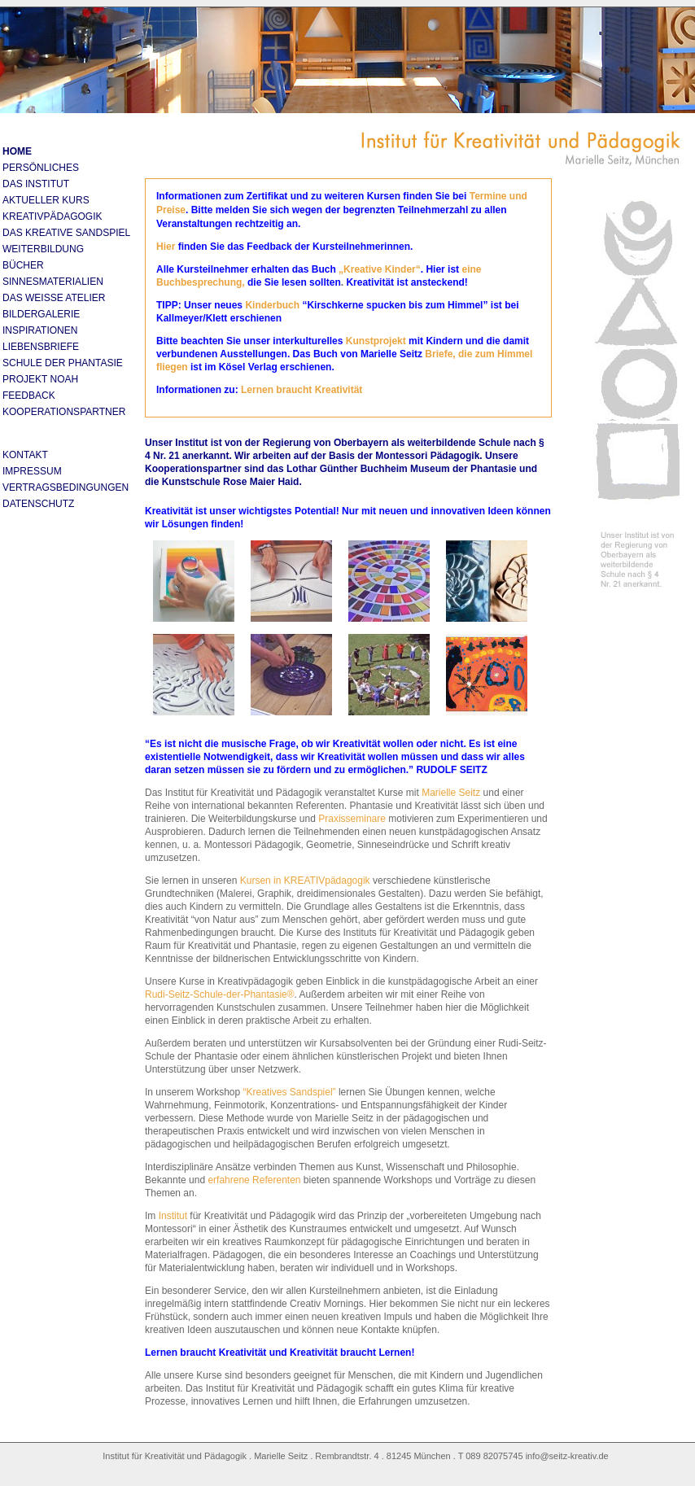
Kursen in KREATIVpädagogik (305, 880)
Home (17, 151)
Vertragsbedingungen (65, 487)
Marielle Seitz (451, 792)
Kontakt (25, 455)
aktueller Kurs (46, 200)
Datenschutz (38, 503)
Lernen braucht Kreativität (301, 390)
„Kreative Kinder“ (380, 269)
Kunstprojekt (377, 341)
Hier (165, 246)
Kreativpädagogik (52, 216)
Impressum (32, 471)
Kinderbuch (272, 305)
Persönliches (40, 167)
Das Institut (35, 184)
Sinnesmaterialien (52, 281)
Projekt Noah (40, 379)
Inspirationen (39, 330)
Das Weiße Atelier (53, 298)
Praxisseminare (352, 818)
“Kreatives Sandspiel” (289, 1092)
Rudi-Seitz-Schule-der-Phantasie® (220, 994)
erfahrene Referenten (254, 1180)
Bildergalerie (41, 314)
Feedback (28, 395)
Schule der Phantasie (62, 363)
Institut (171, 1216)
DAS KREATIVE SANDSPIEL (66, 232)
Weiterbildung (43, 249)
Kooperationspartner (63, 411)
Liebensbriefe (40, 346)
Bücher (23, 265)
